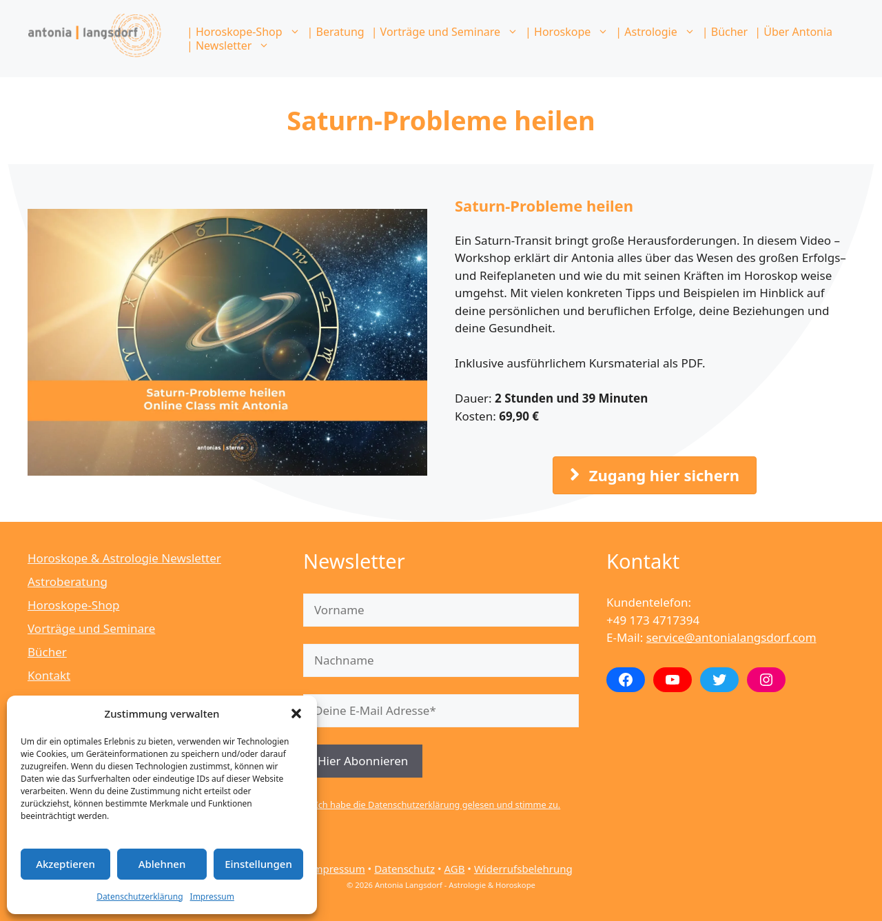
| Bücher (725, 32)
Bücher (47, 652)
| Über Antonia (793, 32)
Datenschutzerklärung (139, 896)
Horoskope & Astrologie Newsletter (124, 558)
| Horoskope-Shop (245, 32)
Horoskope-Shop (73, 605)
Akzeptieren (65, 864)
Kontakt (49, 675)
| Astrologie (656, 32)
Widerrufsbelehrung (523, 869)
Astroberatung (67, 581)
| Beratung (336, 32)
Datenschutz (404, 869)
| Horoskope (568, 32)
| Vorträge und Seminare (446, 32)
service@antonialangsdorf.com (731, 637)
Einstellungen (258, 864)
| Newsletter (230, 45)
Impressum (212, 896)
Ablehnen (162, 864)
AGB (454, 869)
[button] (296, 713)
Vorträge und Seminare (91, 628)
